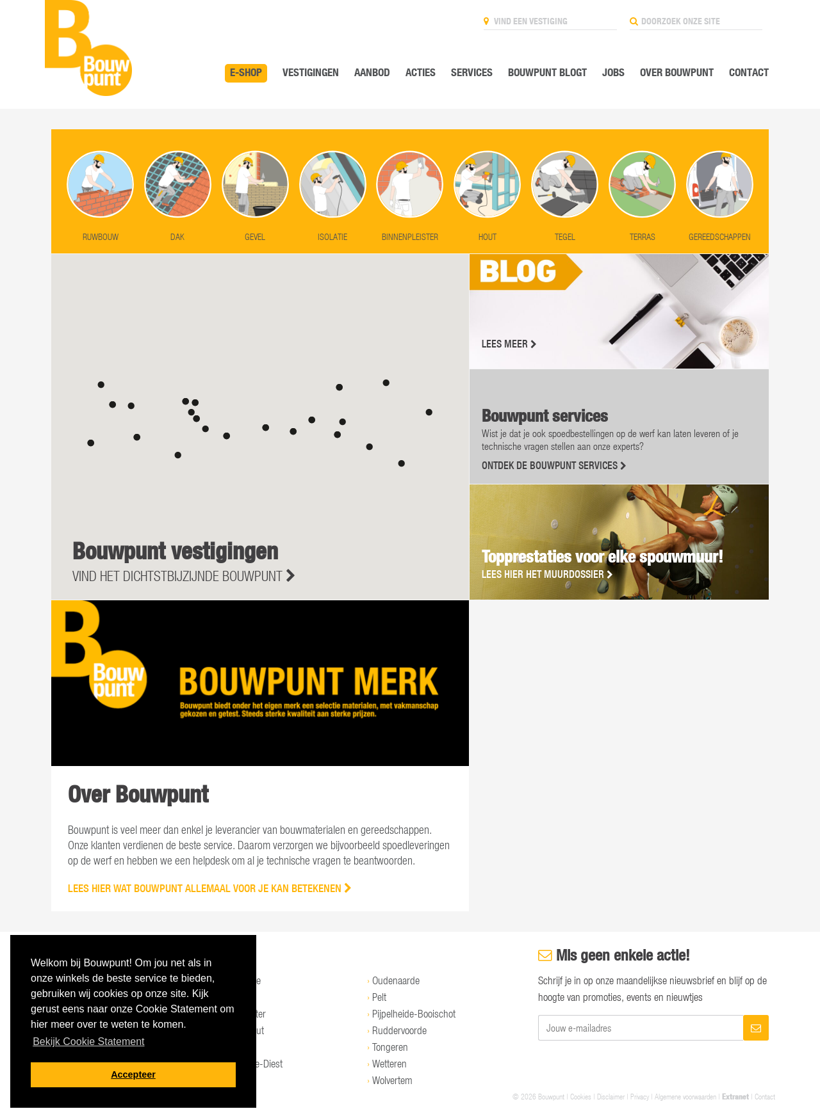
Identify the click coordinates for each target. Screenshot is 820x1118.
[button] (226, 436)
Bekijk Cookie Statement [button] (88, 1041)
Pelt (379, 997)
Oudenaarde (396, 980)
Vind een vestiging (526, 21)
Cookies (580, 1096)
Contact (749, 72)
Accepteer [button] (133, 1074)
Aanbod (372, 72)
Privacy (639, 1096)
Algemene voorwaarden (685, 1096)
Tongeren (390, 1047)
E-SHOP (246, 72)
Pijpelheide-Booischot (413, 1013)
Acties (421, 72)
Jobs (613, 72)
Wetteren (389, 1063)
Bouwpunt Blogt (547, 72)
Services (472, 72)
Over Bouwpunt (677, 72)
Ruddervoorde (399, 1030)
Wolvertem (392, 1080)
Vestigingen (311, 72)
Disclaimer (611, 1096)
